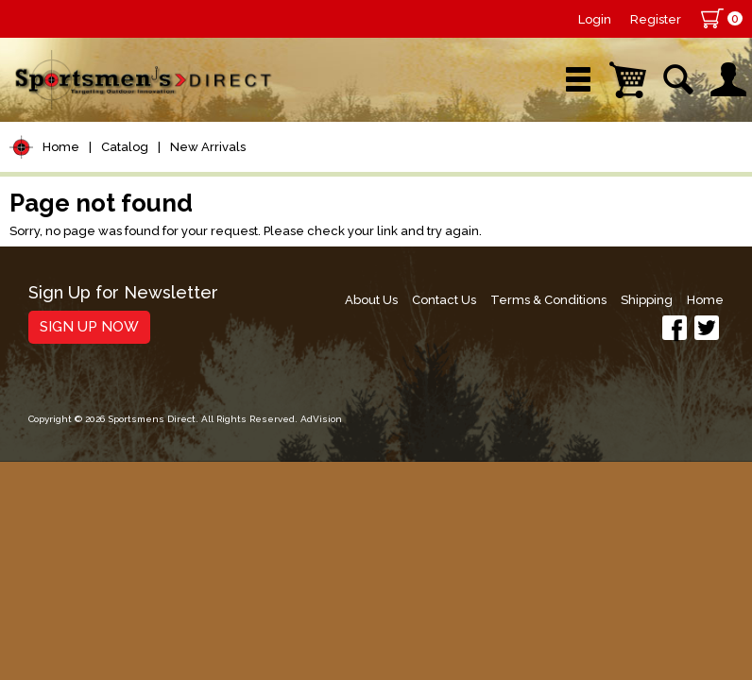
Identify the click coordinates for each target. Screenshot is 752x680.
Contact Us (444, 300)
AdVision (321, 419)
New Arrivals (208, 147)
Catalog (124, 147)
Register (655, 19)
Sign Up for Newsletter (123, 293)
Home (61, 147)
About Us (371, 300)
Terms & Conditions (548, 300)
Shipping (647, 300)
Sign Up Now (89, 326)
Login (594, 19)
